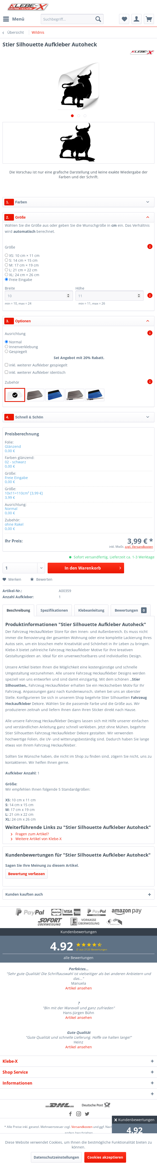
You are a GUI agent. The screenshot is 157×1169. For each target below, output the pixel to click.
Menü (13, 18)
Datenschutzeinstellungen (56, 1157)
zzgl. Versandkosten (139, 546)
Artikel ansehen (78, 988)
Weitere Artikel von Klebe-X (36, 838)
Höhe (109, 293)
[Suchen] (98, 19)
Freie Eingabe (20, 279)
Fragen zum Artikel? (30, 833)
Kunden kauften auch (24, 894)
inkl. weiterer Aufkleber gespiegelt (38, 365)
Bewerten (41, 579)
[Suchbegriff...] (72, 19)
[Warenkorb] (149, 19)
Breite (39, 293)
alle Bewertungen (78, 957)
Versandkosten (81, 1127)
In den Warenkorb (93, 567)
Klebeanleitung (91, 610)
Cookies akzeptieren (105, 1157)
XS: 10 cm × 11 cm (24, 255)
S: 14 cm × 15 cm (23, 260)
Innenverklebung (23, 346)
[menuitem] (13, 19)
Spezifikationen (54, 610)
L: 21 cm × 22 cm (23, 270)
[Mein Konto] (136, 19)
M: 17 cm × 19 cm (24, 265)
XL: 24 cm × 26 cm (24, 274)
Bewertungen (131, 610)
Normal (15, 342)
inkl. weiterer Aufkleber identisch (37, 372)
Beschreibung (18, 610)
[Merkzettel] (124, 19)
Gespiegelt (18, 351)
